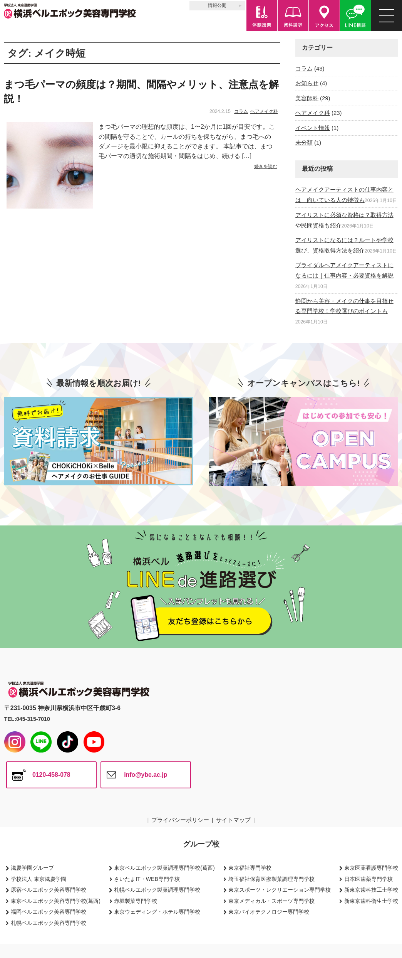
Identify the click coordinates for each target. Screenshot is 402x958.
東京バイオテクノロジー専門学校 (268, 912)
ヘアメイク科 (264, 111)
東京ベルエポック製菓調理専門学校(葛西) (164, 868)
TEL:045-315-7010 (27, 719)
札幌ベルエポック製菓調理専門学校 (157, 890)
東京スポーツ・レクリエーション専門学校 (279, 890)
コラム (241, 111)
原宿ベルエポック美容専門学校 (48, 890)
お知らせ (306, 83)
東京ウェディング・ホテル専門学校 (157, 912)
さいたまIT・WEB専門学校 (147, 879)
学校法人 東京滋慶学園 (38, 879)
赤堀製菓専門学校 (135, 901)
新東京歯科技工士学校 (371, 890)
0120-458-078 (51, 774)
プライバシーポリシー (180, 820)
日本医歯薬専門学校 (368, 879)
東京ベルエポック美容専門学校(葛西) (55, 901)
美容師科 (306, 98)
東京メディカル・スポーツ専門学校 (271, 901)
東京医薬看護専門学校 (371, 868)
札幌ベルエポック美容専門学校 (48, 923)
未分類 (304, 142)
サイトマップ (233, 820)
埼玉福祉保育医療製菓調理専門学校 (271, 879)
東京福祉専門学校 (249, 868)
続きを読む (265, 166)
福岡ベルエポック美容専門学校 (48, 912)
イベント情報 (312, 128)
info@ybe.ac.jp (145, 774)
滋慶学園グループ (32, 868)
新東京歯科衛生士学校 (371, 901)
